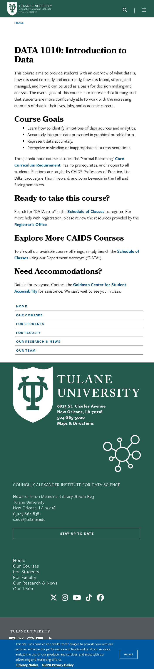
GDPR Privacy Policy (58, 664)
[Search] (124, 10)
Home (21, 306)
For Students (30, 323)
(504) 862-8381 (27, 513)
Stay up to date (77, 533)
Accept (128, 654)
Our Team (26, 350)
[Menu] (144, 10)
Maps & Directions (75, 423)
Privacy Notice (27, 664)
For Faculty (28, 332)
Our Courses (29, 315)
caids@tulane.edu (29, 519)
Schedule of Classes (85, 211)
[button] (74, 306)
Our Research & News (38, 341)
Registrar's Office (30, 224)
